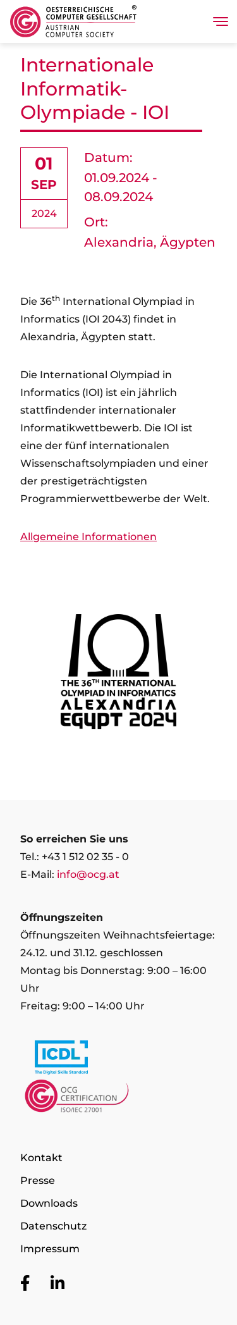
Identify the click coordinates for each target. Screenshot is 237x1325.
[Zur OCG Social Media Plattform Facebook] (25, 1284)
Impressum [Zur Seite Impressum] (50, 1249)
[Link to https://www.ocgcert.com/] (118, 1099)
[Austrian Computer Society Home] (73, 21)
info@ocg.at (88, 874)
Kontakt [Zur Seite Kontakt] (41, 1158)
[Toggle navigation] (220, 21)
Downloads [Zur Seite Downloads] (49, 1203)
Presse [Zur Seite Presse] (37, 1180)
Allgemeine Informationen (88, 537)
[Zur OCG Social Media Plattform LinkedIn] (57, 1284)
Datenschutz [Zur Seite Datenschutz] (53, 1226)
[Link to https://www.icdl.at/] (118, 1060)
